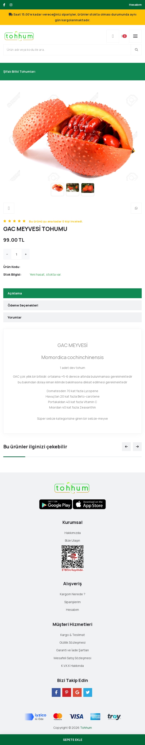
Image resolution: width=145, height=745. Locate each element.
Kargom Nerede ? (72, 594)
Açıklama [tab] (15, 293)
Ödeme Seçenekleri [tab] (23, 305)
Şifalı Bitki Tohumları (19, 71)
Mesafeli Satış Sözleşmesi (72, 658)
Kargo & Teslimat (72, 635)
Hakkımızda (72, 533)
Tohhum (86, 728)
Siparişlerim (72, 602)
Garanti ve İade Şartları (72, 650)
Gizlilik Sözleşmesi (72, 642)
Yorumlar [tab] (14, 317)
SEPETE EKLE (72, 740)
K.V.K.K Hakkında (72, 666)
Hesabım (135, 5)
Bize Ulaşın (72, 540)
